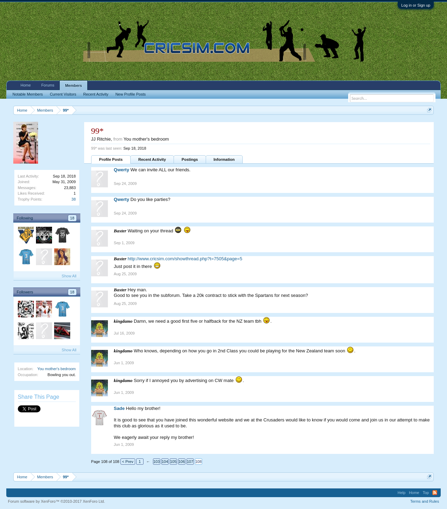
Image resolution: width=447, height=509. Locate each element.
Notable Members (28, 94)
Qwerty (121, 169)
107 (190, 461)
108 (198, 461)
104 (165, 461)
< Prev (127, 461)
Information (224, 159)
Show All (69, 276)
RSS (434, 492)
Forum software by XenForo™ (56, 501)
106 (181, 461)
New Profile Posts (130, 94)
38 (74, 199)
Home (26, 85)
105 (173, 461)
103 (156, 461)
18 (72, 218)
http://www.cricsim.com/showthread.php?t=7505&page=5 (185, 258)
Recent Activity (152, 159)
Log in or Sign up (415, 5)
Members (73, 85)
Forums (47, 85)
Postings (190, 159)
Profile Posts (111, 159)
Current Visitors (63, 94)
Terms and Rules (424, 501)
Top (426, 493)
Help (401, 493)
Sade (119, 408)
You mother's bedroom (56, 369)
